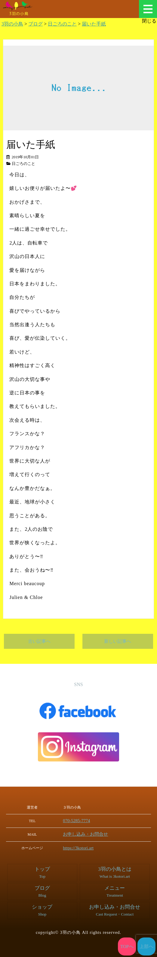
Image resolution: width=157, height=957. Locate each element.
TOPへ (127, 946)
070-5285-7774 (80, 821)
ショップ (42, 909)
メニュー (148, 9)
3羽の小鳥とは (114, 871)
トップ (42, 871)
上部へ (146, 946)
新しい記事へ (117, 641)
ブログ (42, 890)
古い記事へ (39, 641)
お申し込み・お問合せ (87, 834)
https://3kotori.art (82, 847)
